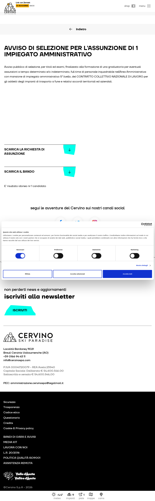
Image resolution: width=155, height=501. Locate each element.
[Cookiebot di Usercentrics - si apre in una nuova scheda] (137, 224)
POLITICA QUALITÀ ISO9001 (21, 458)
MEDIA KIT (10, 442)
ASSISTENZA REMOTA (17, 463)
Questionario (11, 417)
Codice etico (11, 412)
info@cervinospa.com (16, 360)
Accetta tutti (127, 274)
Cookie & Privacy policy (18, 428)
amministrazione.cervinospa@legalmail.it (37, 383)
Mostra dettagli (142, 265)
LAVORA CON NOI (15, 447)
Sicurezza (9, 402)
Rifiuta (27, 274)
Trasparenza (11, 407)
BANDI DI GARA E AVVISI (19, 437)
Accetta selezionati (77, 274)
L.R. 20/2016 (11, 452)
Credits (8, 423)
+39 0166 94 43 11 (14, 356)
